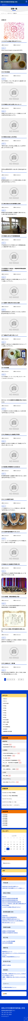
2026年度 (5, 815)
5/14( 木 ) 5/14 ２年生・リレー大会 (9, 802)
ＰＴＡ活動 (6, 724)
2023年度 (5, 820)
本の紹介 (5, 729)
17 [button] (18, 679)
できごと (5, 701)
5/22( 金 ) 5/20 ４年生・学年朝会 (9, 792)
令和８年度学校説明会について (12, 753)
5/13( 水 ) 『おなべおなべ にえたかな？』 (10, 805)
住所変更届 (7, 744)
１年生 (5, 705)
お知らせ (5, 698)
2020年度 (5, 825)
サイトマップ (5, 1016)
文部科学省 (4, 915)
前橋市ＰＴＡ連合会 (6, 965)
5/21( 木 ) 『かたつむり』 (7, 798)
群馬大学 (4, 896)
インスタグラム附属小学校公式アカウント (11, 907)
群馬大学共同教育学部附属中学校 (10, 900)
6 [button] (14, 679)
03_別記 (7, 758)
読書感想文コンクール (7, 951)
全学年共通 (6, 703)
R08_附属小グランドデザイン (11, 782)
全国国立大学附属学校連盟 (8, 931)
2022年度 (5, 822)
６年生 (5, 717)
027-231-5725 (8, 1012)
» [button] (23, 679)
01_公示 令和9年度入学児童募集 (12, 762)
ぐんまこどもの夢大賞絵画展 (8, 941)
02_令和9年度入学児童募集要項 (12, 760)
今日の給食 (6, 719)
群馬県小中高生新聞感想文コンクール (11, 956)
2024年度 (5, 818)
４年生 (5, 712)
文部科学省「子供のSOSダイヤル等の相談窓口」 (13, 920)
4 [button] (10, 679)
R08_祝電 (7, 775)
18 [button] (21, 679)
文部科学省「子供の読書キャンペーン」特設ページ (13, 888)
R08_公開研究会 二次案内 (11, 769)
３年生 (5, 710)
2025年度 (5, 816)
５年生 (5, 715)
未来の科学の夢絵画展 (7, 943)
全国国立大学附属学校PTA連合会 (10, 932)
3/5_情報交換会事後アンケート (9, 987)
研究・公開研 (6, 722)
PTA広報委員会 (7, 726)
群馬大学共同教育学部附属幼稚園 (10, 898)
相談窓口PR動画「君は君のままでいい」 (11, 919)
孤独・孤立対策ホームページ (8, 922)
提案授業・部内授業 (8, 731)
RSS (6, 993)
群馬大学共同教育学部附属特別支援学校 (11, 902)
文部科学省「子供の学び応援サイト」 (10, 886)
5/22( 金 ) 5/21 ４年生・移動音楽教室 (10, 795)
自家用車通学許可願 (9, 747)
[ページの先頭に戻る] (26, 1019)
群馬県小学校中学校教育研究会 (9, 917)
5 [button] (12, 679)
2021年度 (5, 823)
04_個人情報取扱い (9, 755)
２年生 (5, 708)
